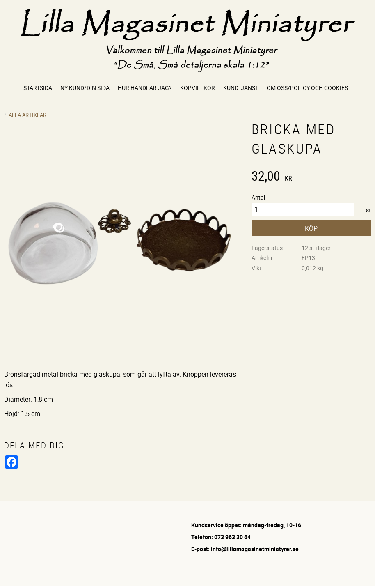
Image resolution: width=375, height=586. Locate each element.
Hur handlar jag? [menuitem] (145, 88)
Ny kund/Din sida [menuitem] (85, 88)
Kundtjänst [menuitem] (240, 88)
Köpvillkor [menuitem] (197, 88)
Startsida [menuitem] (37, 88)
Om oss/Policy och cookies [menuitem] (307, 88)
